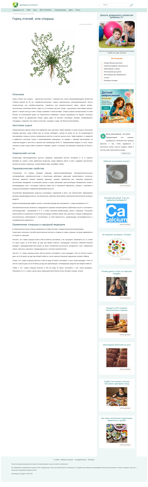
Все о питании (46, 10)
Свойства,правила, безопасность (116, 66)
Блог (35, 10)
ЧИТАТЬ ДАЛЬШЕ (125, 185)
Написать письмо (67, 460)
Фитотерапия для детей (112, 72)
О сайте (57, 460)
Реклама (91, 460)
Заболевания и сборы (112, 69)
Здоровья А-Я (18, 10)
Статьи (106, 77)
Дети (71, 10)
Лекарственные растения (113, 63)
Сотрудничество (80, 460)
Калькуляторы (60, 10)
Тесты (78, 10)
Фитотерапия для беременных (115, 75)
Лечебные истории (111, 80)
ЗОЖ (28, 10)
